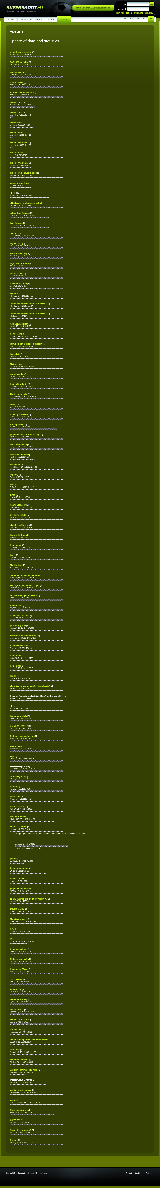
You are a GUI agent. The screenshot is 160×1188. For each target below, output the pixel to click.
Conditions (139, 1173)
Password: (121, 9)
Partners (149, 1173)
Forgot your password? (143, 13)
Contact (129, 1173)
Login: (123, 4)
